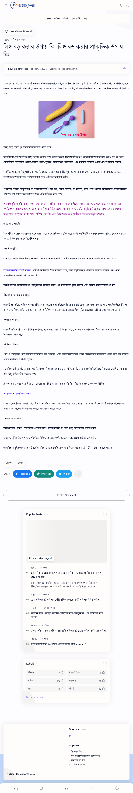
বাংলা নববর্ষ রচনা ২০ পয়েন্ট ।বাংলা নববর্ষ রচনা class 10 (58, 644)
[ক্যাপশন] (87, 681)
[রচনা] (49, 18)
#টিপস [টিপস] (9, 463)
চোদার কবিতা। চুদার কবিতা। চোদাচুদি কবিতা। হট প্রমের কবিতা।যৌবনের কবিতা (68, 630)
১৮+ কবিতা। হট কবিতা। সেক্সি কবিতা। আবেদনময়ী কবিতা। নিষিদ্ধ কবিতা (65, 599)
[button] (127, 5)
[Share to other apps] (78, 474)
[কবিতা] (57, 18)
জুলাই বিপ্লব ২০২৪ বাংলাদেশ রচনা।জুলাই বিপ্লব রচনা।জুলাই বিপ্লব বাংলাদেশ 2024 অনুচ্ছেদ (66, 575)
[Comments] (117, 788)
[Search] (121, 5)
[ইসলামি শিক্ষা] (49, 608)
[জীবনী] (66, 18)
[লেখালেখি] (76, 18)
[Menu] (66, 788)
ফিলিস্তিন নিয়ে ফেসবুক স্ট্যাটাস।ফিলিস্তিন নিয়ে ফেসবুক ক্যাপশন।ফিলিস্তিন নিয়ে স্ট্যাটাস (67, 615)
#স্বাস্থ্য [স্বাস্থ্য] (20, 463)
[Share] (92, 788)
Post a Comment (66, 495)
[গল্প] (85, 18)
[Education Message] (18, 68)
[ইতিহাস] (46, 673)
